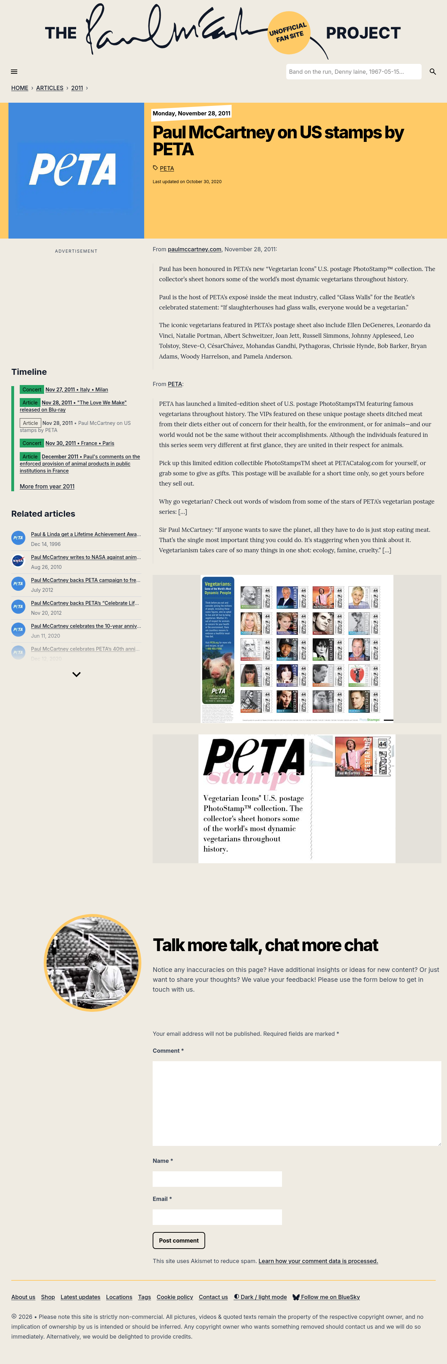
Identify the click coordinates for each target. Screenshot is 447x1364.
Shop (48, 1296)
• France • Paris (79, 443)
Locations (119, 1296)
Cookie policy (175, 1296)
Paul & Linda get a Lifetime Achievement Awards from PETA (100, 534)
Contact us (213, 1296)
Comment (168, 1050)
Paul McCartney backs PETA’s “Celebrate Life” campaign (97, 603)
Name (163, 1160)
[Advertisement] (76, 305)
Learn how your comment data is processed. (318, 1260)
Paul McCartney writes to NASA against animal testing (94, 557)
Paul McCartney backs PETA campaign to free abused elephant (105, 580)
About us (23, 1296)
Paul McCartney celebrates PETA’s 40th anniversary (92, 649)
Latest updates (80, 1296)
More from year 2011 (47, 486)
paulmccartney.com (194, 249)
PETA (167, 168)
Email (162, 1198)
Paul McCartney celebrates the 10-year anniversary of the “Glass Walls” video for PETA (133, 626)
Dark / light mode (260, 1296)
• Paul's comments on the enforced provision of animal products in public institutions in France (80, 463)
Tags (144, 1296)
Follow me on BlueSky (326, 1296)
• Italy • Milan (76, 389)
